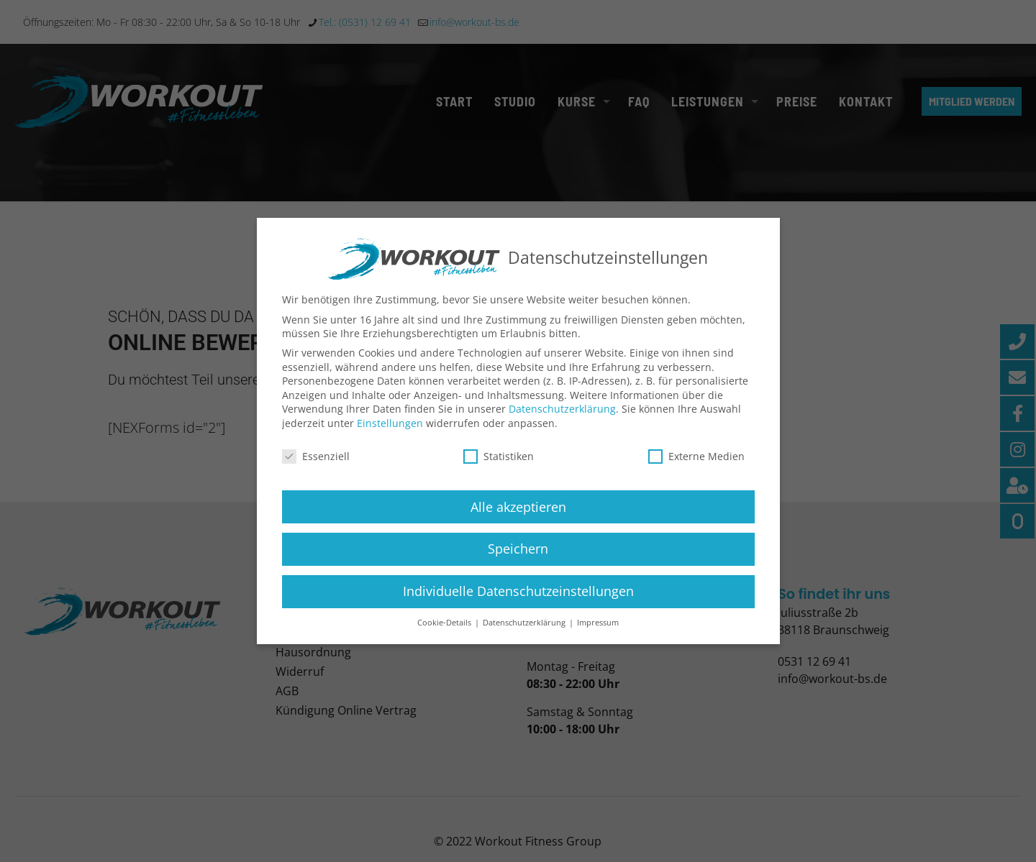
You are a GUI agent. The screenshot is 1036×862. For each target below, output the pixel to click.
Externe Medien (696, 468)
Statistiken (498, 468)
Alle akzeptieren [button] (518, 519)
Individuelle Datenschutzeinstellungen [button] (518, 604)
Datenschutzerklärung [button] (525, 635)
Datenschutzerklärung (562, 421)
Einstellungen (390, 435)
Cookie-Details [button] (445, 635)
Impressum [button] (598, 635)
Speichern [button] (518, 561)
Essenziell (316, 468)
